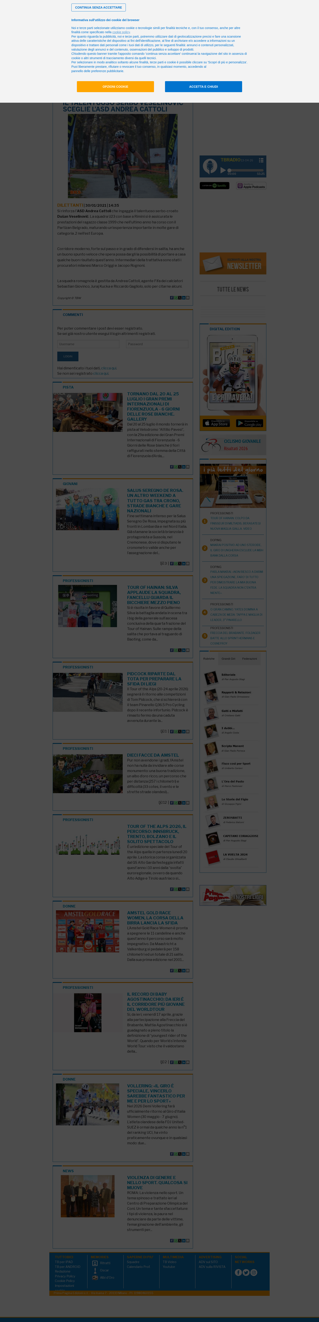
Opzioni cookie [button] (115, 86)
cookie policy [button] (121, 32)
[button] (98, 7)
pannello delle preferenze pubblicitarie (97, 71)
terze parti (132, 36)
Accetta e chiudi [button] (203, 86)
